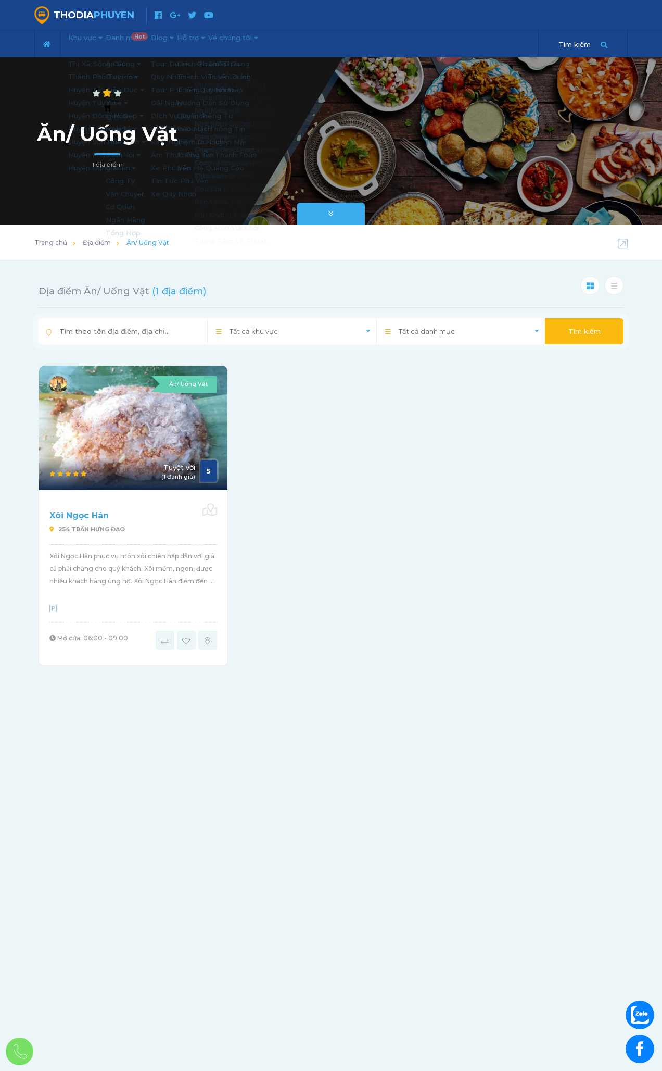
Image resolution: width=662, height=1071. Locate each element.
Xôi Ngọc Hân (79, 515)
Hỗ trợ (243, 43)
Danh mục (152, 39)
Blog (200, 43)
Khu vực (92, 43)
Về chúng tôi (302, 43)
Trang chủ (50, 242)
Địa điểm (97, 242)
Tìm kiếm (584, 331)
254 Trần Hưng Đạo (87, 529)
